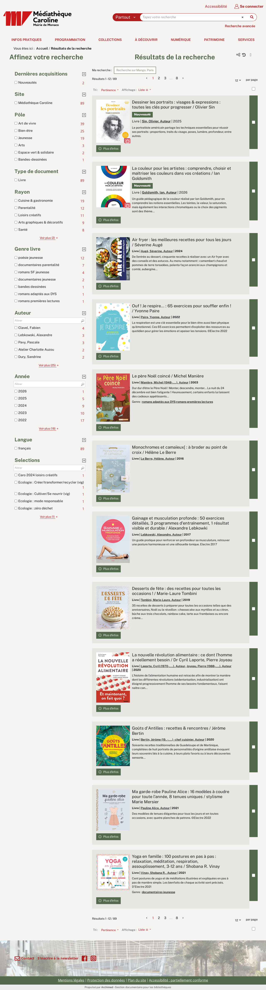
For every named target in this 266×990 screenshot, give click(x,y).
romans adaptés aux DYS (159, 401)
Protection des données (106, 980)
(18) (49, 428)
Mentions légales (71, 980)
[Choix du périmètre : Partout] (126, 17)
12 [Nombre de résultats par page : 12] (239, 80)
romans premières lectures (194, 401)
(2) (49, 237)
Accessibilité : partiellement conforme (178, 980)
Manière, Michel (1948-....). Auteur (164, 382)
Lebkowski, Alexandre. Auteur (161, 534)
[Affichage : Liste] (146, 90)
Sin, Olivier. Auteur (156, 121)
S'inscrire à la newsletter (58, 958)
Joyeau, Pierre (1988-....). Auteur (209, 666)
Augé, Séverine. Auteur (157, 251)
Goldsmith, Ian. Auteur (159, 192)
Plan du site (137, 980)
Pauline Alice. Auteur (155, 808)
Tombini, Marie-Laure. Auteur (161, 600)
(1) (49, 516)
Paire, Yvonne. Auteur (155, 317)
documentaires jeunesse (158, 892)
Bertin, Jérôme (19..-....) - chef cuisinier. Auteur (172, 739)
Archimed (107, 987)
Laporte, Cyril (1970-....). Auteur (163, 666)
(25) (49, 365)
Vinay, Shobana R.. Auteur (159, 872)
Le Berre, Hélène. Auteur (158, 458)
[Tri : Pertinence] (109, 90)
